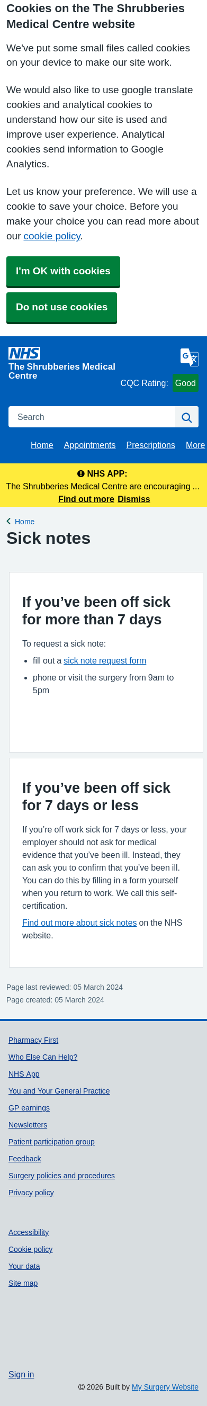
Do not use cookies (61, 307)
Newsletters (27, 1125)
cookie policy (51, 236)
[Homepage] (62, 363)
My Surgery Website (165, 1387)
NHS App (23, 1074)
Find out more (86, 499)
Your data (24, 1266)
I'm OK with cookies (63, 271)
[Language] (190, 357)
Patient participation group (51, 1141)
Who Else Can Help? (42, 1057)
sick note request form (105, 660)
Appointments (90, 445)
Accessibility (28, 1232)
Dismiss (134, 499)
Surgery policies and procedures (61, 1175)
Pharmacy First (33, 1040)
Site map (23, 1283)
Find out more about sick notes (79, 922)
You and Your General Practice (59, 1091)
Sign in (21, 1374)
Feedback (24, 1158)
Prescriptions (151, 445)
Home (42, 445)
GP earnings (29, 1108)
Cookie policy (30, 1249)
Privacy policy (31, 1192)
